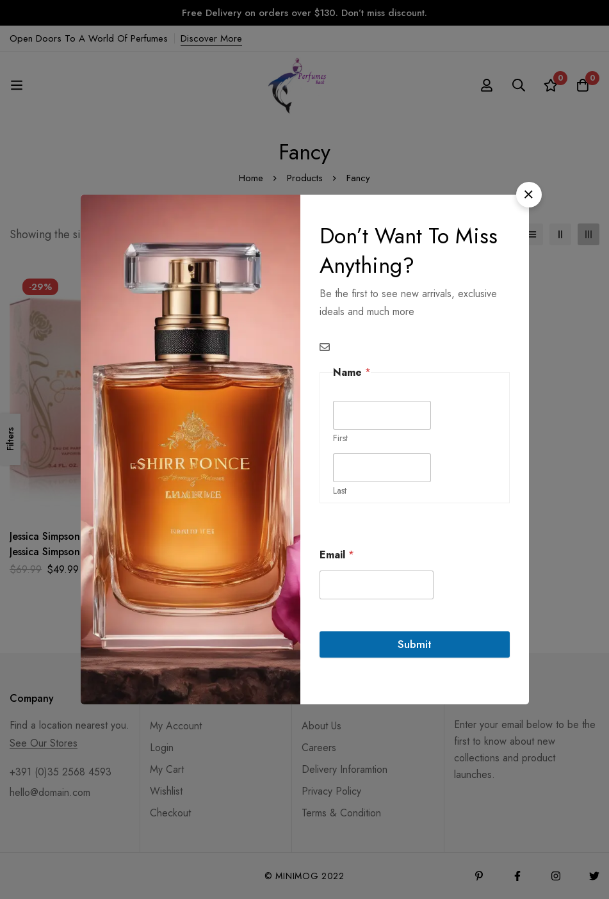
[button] (529, 194)
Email (337, 555)
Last (339, 490)
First (340, 438)
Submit (415, 644)
